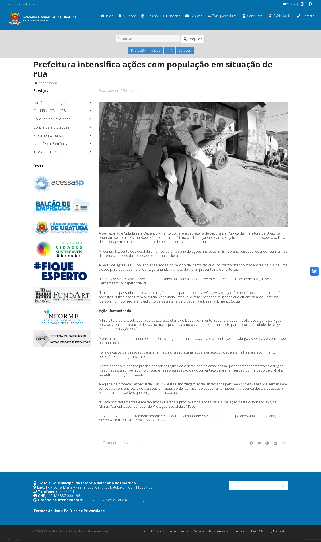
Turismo (149, 16)
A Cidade (127, 16)
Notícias (171, 16)
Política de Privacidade (84, 510)
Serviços (193, 16)
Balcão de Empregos (49, 102)
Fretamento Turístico (50, 135)
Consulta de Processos (51, 119)
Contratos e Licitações (51, 127)
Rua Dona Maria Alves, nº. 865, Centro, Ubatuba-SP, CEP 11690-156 (99, 487)
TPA (169, 50)
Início (107, 16)
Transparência (222, 16)
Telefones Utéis (45, 151)
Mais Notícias (48, 82)
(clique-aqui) (134, 499)
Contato (305, 16)
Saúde (155, 50)
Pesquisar (193, 39)
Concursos (253, 16)
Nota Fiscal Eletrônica (50, 143)
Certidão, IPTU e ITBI (50, 110)
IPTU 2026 (137, 50)
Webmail (289, 4)
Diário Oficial (279, 16)
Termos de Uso (46, 510)
